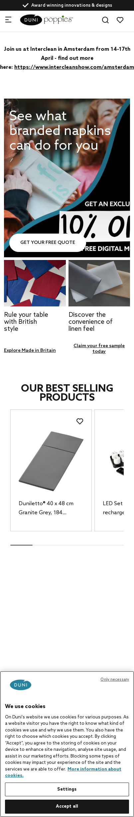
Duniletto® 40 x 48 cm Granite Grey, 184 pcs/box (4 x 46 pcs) (46, 509)
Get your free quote (47, 243)
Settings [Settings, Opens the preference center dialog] (66, 789)
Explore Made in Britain (30, 351)
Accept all (67, 806)
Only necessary (114, 679)
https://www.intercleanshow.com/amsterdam (74, 67)
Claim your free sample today (99, 349)
